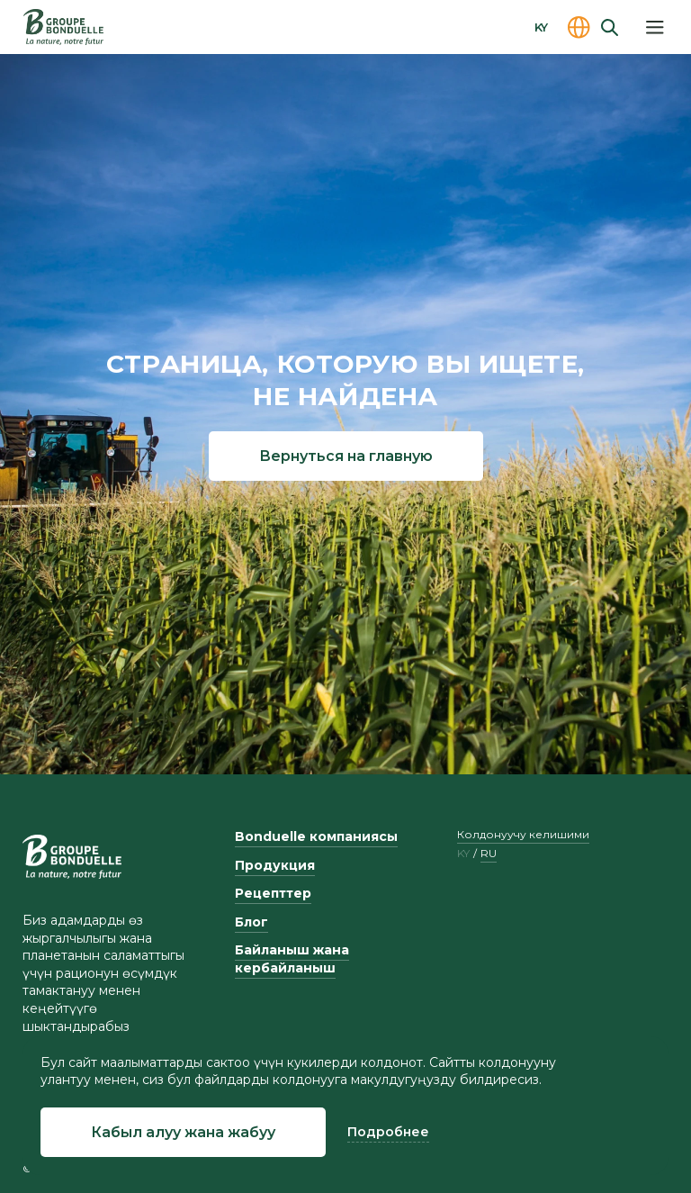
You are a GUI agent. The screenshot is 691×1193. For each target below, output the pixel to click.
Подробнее (388, 1132)
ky (463, 853)
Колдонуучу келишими (523, 834)
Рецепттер (273, 893)
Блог (251, 922)
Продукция (275, 865)
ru (488, 853)
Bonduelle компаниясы (316, 836)
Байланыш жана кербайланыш (292, 959)
